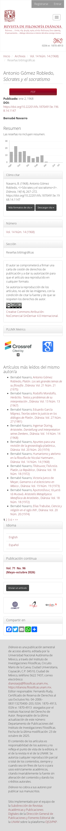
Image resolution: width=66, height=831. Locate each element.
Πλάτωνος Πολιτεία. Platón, (34, 468)
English (13, 537)
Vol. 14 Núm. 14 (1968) (44, 56)
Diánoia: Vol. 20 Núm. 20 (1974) (29, 450)
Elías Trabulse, (36, 508)
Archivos (20, 56)
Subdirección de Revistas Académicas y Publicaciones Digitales (25, 810)
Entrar (57, 4)
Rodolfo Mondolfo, (33, 397)
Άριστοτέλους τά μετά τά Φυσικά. (35, 494)
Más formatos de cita (20, 207)
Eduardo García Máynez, (33, 414)
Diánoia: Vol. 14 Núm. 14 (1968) (29, 462)
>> (16, 520)
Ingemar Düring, (35, 430)
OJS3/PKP (51, 822)
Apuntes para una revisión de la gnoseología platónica (32, 444)
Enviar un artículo (17, 588)
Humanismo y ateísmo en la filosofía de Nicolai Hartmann (35, 456)
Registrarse (41, 4)
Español (14, 545)
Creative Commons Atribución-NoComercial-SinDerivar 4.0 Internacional (32, 314)
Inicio (6, 56)
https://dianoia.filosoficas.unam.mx (29, 687)
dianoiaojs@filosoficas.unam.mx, (28, 683)
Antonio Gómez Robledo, (36, 381)
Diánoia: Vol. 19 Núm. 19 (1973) (40, 486)
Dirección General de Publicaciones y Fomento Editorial (30, 816)
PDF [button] (33, 92)
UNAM (15, 822)
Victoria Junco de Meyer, (32, 482)
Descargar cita (46, 207)
